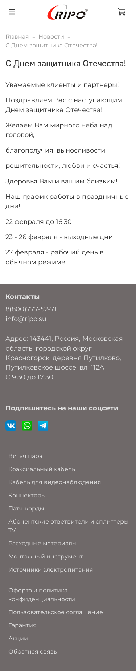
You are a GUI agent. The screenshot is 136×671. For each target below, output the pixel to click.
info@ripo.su (25, 319)
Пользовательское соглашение (55, 612)
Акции (18, 638)
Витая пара (25, 456)
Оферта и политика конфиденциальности (41, 595)
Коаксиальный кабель (41, 469)
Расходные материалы (42, 543)
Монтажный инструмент (45, 556)
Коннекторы (27, 495)
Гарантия (22, 625)
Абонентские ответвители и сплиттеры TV (68, 526)
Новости (51, 36)
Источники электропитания (50, 569)
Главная (17, 36)
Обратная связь (32, 651)
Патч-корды (26, 508)
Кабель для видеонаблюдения (54, 482)
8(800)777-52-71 (31, 309)
